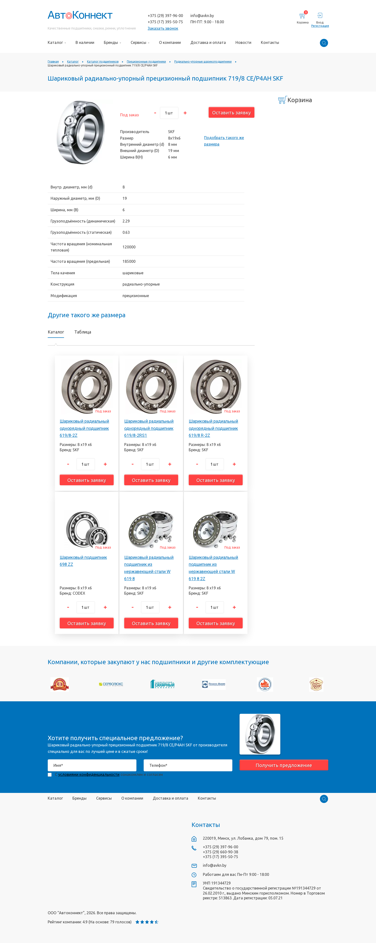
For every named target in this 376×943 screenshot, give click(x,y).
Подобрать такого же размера (224, 140)
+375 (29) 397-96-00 (165, 15)
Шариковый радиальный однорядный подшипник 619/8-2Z (84, 428)
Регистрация (319, 25)
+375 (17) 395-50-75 (165, 22)
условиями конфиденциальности (88, 774)
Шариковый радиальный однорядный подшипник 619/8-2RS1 (149, 428)
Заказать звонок (163, 28)
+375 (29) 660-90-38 (220, 852)
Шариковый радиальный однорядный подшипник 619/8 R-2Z (213, 428)
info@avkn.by (202, 15)
